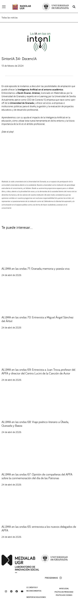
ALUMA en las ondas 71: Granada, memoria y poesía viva (35, 268)
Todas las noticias (10, 17)
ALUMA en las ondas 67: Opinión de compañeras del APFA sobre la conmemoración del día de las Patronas (37, 476)
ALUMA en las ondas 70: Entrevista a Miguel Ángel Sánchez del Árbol (37, 319)
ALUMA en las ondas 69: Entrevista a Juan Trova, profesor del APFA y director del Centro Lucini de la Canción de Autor (38, 371)
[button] (73, 6)
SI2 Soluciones (39, 597)
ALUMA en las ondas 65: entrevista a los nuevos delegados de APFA (39, 528)
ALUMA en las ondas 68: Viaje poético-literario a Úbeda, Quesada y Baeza (35, 423)
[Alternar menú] (4, 6)
